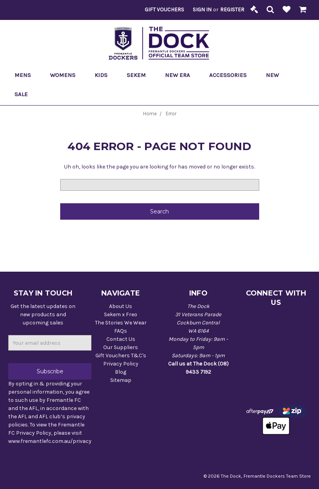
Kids (104, 75)
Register (232, 9)
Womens (66, 75)
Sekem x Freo (120, 314)
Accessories (231, 75)
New (272, 75)
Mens (26, 75)
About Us (120, 306)
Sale (24, 94)
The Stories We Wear (121, 322)
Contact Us (120, 339)
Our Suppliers (120, 347)
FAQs (120, 331)
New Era (181, 75)
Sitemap (120, 380)
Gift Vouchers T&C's (120, 355)
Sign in (202, 9)
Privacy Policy (120, 363)
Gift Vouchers (164, 9)
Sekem (139, 75)
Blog (120, 372)
